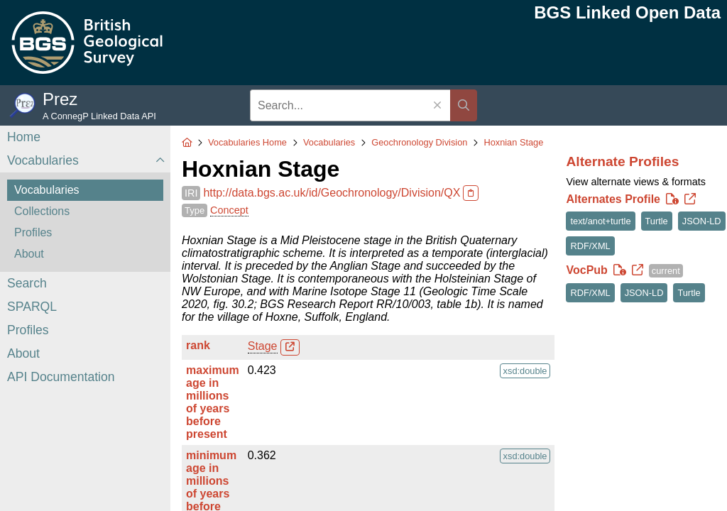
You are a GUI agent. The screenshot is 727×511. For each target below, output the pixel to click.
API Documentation (61, 377)
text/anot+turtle (600, 221)
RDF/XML (590, 246)
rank (198, 345)
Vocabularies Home (247, 142)
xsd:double (525, 371)
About (29, 254)
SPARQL (32, 307)
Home (23, 137)
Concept (229, 210)
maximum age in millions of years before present (212, 402)
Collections (42, 211)
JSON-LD (701, 221)
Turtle (656, 221)
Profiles (33, 232)
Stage (263, 346)
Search (27, 283)
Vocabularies (43, 160)
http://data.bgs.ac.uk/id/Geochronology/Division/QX (331, 193)
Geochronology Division (419, 142)
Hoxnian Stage (513, 142)
